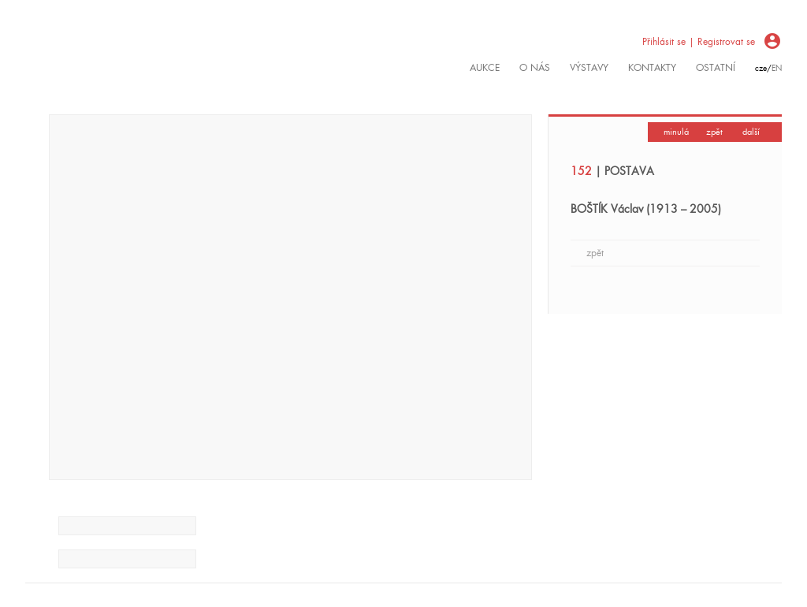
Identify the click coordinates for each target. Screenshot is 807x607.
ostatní (715, 67)
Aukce (485, 67)
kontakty (652, 67)
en (777, 68)
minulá (676, 131)
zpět (714, 131)
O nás (534, 67)
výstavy (589, 67)
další (751, 131)
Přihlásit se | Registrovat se (698, 41)
